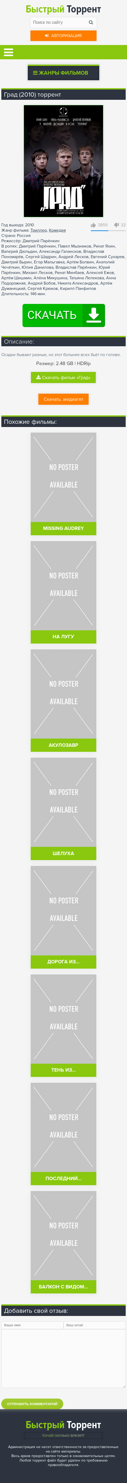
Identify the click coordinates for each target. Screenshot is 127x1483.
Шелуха (63, 854)
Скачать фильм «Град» (63, 377)
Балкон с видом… (63, 1287)
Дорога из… (63, 962)
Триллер (38, 230)
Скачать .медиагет (63, 399)
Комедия (57, 230)
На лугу (63, 637)
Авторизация (63, 35)
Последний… (63, 1179)
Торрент (63, 9)
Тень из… (63, 1070)
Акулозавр (63, 745)
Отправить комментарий (32, 1404)
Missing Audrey (63, 528)
